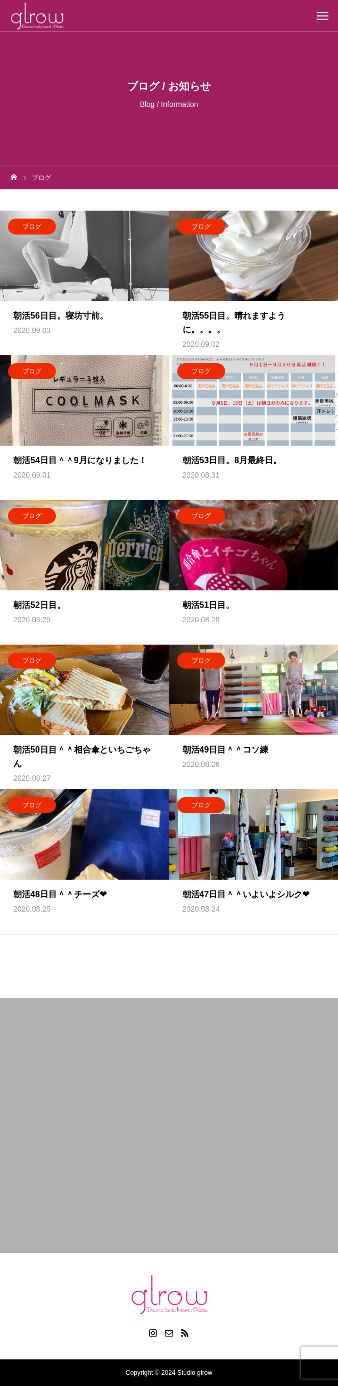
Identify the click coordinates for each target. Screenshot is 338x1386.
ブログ (32, 229)
